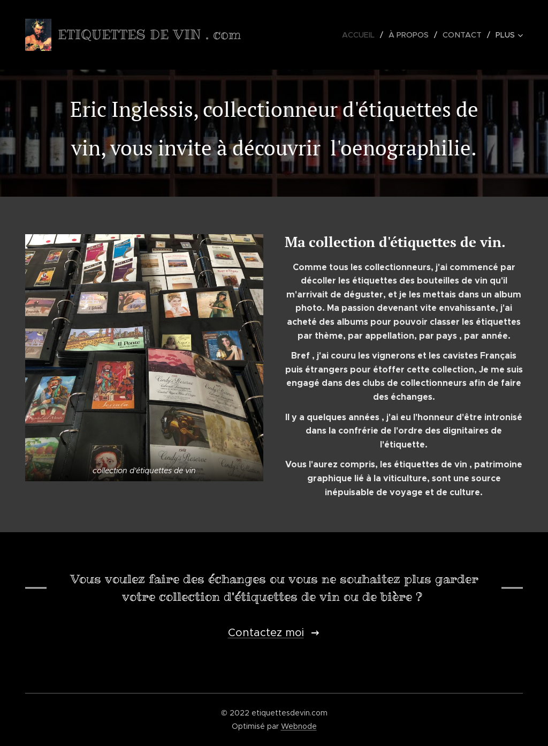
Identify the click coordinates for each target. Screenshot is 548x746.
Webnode (299, 726)
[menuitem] (362, 34)
